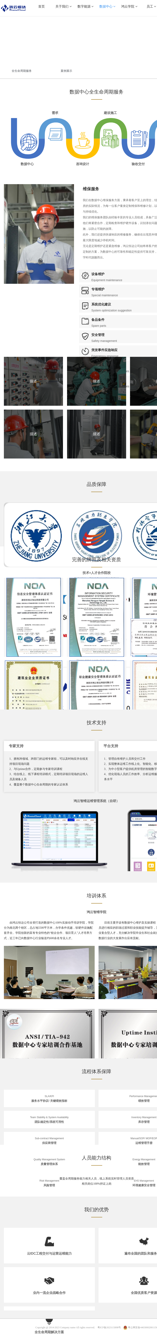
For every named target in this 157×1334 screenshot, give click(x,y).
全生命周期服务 (22, 71)
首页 (41, 6)
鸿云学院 (129, 6)
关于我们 (63, 6)
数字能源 (85, 6)
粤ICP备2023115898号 (109, 1327)
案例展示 (66, 71)
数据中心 (107, 6)
